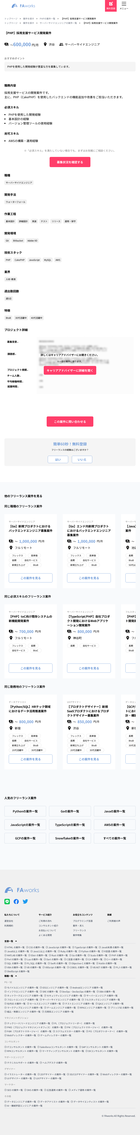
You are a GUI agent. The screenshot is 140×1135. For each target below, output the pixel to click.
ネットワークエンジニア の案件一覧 (23, 995)
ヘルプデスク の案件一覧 (53, 1062)
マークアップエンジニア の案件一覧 (23, 1007)
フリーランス (79, 930)
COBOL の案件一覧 (78, 967)
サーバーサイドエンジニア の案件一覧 (60, 999)
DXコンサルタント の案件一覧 (101, 1050)
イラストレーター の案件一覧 (20, 1074)
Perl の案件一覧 (13, 959)
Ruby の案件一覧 (67, 951)
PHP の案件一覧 (118, 955)
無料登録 (110, 8)
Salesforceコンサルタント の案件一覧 (57, 1046)
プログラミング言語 (83, 920)
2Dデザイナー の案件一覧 (51, 1074)
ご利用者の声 (113, 920)
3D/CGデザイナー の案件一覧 (83, 1074)
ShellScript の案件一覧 (17, 971)
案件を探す (28, 18)
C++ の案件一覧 (113, 959)
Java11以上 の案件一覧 (43, 951)
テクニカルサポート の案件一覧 (21, 1062)
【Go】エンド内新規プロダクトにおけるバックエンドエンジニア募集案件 (89, 530)
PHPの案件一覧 (47, 18)
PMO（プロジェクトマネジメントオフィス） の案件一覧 (33, 1027)
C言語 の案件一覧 (74, 959)
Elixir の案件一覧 (37, 955)
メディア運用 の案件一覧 (82, 1089)
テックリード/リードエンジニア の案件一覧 (27, 1023)
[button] (70, 941)
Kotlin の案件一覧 (106, 963)
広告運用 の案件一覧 (55, 1089)
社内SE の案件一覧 (15, 1003)
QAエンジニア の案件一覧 (110, 1003)
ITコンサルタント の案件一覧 (20, 1046)
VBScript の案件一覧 (53, 967)
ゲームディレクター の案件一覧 (54, 1035)
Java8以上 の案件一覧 (16, 951)
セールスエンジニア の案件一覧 (44, 1003)
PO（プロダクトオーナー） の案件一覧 (106, 1031)
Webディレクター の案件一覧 (20, 1035)
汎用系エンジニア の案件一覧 (58, 1011)
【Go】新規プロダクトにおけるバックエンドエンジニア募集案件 (30, 528)
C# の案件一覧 (93, 959)
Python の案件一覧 (89, 951)
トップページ (11, 18)
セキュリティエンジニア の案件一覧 (63, 995)
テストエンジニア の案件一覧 (78, 1003)
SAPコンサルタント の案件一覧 (96, 1046)
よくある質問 (45, 935)
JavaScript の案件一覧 (58, 947)
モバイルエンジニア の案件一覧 (21, 987)
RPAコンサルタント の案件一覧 (21, 1050)
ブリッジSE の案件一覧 (120, 1007)
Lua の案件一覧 (33, 959)
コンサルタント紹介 (48, 925)
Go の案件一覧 (77, 955)
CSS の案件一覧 (35, 947)
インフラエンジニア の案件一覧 (21, 991)
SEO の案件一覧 (13, 1089)
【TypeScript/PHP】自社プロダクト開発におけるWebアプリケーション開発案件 (88, 620)
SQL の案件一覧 (13, 963)
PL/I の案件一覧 (122, 967)
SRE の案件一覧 (49, 991)
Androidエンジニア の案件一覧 (86, 987)
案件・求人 (78, 925)
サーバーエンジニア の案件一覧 (101, 995)
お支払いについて (47, 930)
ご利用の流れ (45, 920)
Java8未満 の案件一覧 (111, 947)
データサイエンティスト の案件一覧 (90, 1101)
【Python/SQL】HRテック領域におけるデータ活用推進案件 (29, 708)
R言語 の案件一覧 (112, 951)
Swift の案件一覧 (57, 963)
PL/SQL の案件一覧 (35, 963)
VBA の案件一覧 (13, 967)
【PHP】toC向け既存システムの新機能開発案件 (30, 618)
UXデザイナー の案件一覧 (47, 1078)
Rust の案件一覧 (58, 955)
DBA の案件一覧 (106, 991)
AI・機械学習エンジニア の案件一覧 (23, 1105)
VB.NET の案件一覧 (101, 967)
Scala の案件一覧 (97, 955)
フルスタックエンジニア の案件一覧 (101, 999)
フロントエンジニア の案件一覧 (21, 999)
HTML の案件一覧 (14, 947)
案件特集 (77, 935)
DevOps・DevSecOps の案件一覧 (77, 991)
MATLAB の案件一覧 (15, 955)
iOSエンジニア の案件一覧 (54, 987)
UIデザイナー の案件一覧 (18, 1078)
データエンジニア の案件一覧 (20, 1101)
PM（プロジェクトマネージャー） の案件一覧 (88, 1027)
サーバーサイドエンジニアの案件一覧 (58, 22)
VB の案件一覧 (32, 967)
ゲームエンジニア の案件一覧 (60, 1007)
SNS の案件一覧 (33, 1089)
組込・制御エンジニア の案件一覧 (22, 1011)
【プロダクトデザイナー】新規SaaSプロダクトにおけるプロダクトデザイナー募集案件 (88, 710)
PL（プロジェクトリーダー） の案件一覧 (73, 1023)
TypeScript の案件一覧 (84, 947)
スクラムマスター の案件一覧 (69, 1031)
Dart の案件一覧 (53, 959)
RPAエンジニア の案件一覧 (91, 1007)
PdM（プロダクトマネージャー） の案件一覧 (27, 1031)
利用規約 (8, 925)
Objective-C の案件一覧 (82, 963)
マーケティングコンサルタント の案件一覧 (61, 1050)
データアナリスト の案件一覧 (53, 1101)
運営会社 (8, 920)
